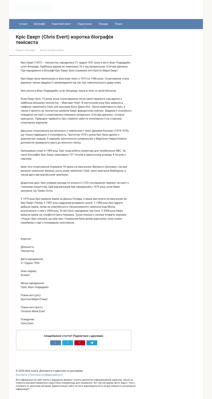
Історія (23, 23)
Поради (103, 23)
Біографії (39, 23)
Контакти (21, 374)
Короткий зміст (61, 23)
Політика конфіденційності (46, 374)
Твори (118, 23)
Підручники (85, 23)
